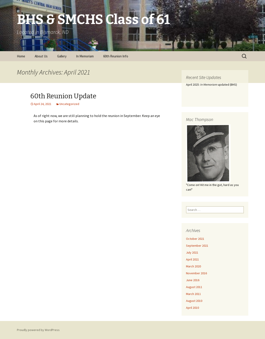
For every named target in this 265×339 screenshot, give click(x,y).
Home (21, 56)
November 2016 (196, 273)
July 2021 (192, 252)
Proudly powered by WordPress (38, 330)
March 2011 (193, 294)
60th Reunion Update (63, 96)
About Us (41, 56)
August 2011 (194, 287)
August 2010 (194, 301)
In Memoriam (85, 56)
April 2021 (192, 259)
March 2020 (193, 266)
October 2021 (195, 239)
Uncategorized (69, 104)
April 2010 (192, 308)
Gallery (62, 56)
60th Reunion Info (115, 56)
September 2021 (197, 246)
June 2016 (192, 280)
